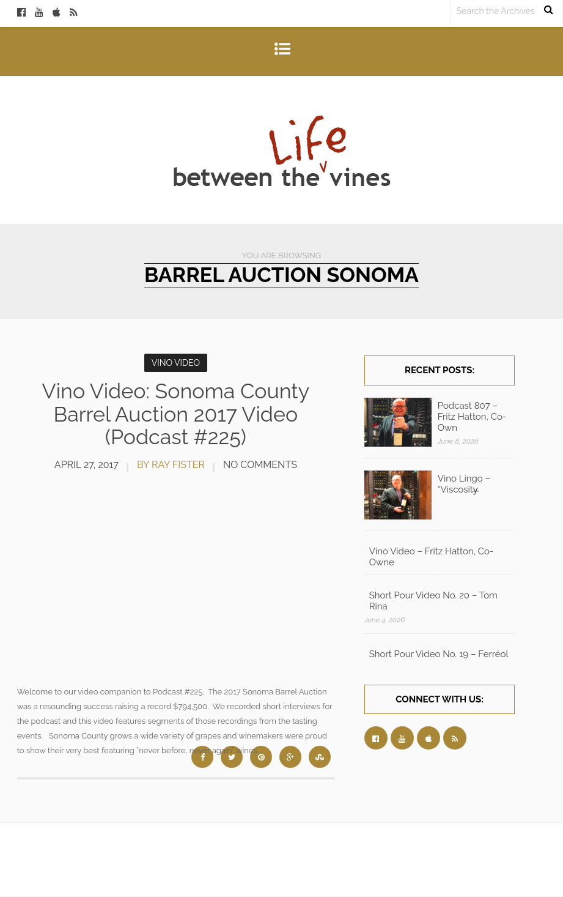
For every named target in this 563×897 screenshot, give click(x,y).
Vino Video (176, 363)
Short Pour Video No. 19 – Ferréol (439, 654)
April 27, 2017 (86, 465)
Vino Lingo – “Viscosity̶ (464, 484)
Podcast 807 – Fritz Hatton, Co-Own (472, 416)
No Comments (260, 465)
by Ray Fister (171, 465)
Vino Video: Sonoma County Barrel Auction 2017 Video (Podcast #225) (176, 414)
